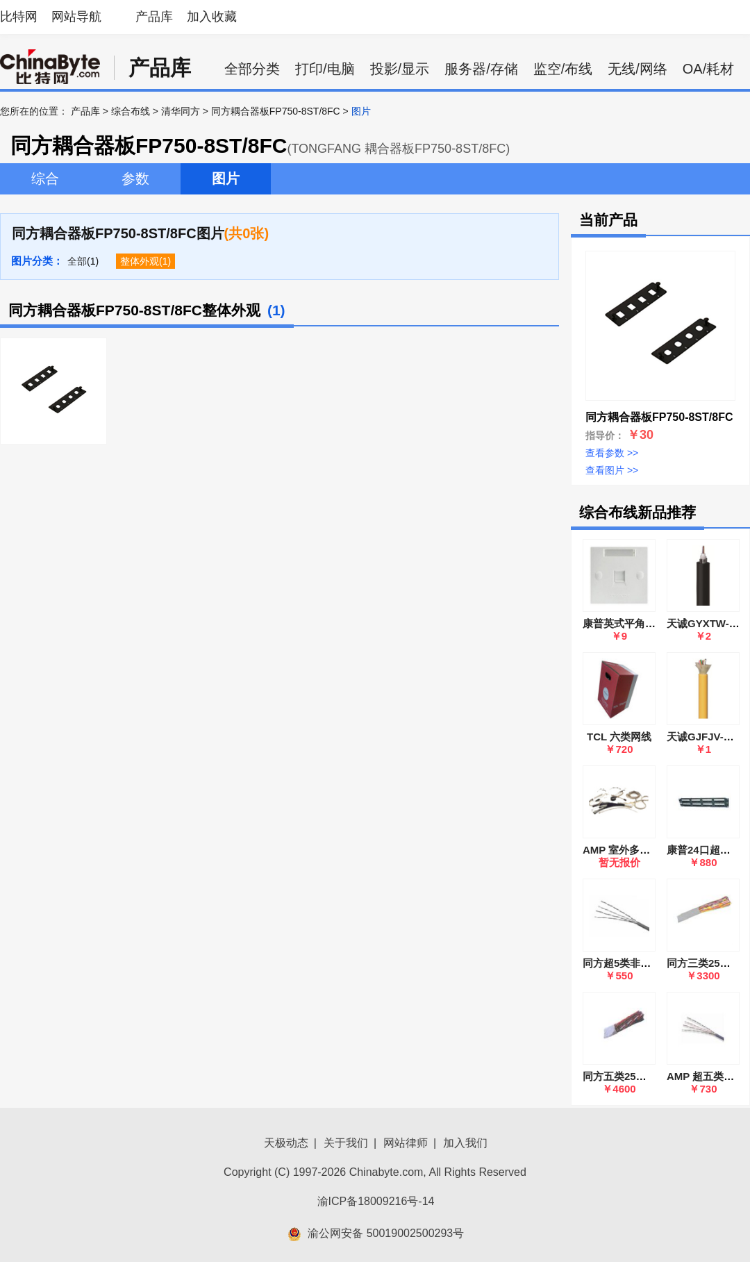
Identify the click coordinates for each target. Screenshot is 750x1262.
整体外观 (139, 261)
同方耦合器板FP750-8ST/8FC (275, 111)
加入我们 (465, 1143)
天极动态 (286, 1143)
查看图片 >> (611, 470)
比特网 (19, 17)
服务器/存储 (481, 68)
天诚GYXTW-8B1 (707, 623)
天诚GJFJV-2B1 (704, 736)
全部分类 (252, 68)
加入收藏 (212, 17)
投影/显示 (400, 68)
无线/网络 (637, 68)
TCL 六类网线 (619, 736)
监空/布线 (563, 68)
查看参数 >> (611, 452)
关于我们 (346, 1143)
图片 (226, 178)
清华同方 (180, 111)
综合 (45, 178)
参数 (135, 178)
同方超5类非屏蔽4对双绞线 (646, 963)
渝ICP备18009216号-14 (376, 1201)
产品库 (154, 17)
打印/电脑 (325, 68)
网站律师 (405, 1143)
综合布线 (130, 111)
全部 (77, 261)
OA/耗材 (708, 68)
